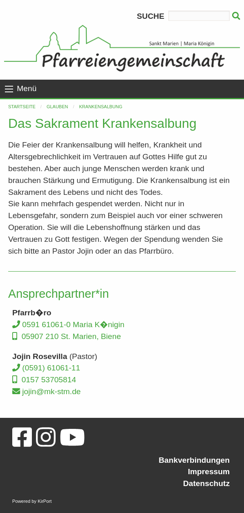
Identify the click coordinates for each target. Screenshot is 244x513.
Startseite (22, 106)
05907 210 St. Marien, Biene (66, 336)
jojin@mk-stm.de (46, 391)
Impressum (209, 471)
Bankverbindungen (194, 460)
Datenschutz (206, 483)
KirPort (44, 501)
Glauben (57, 106)
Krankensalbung (101, 106)
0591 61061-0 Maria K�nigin (68, 324)
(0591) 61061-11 (46, 368)
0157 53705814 (44, 379)
